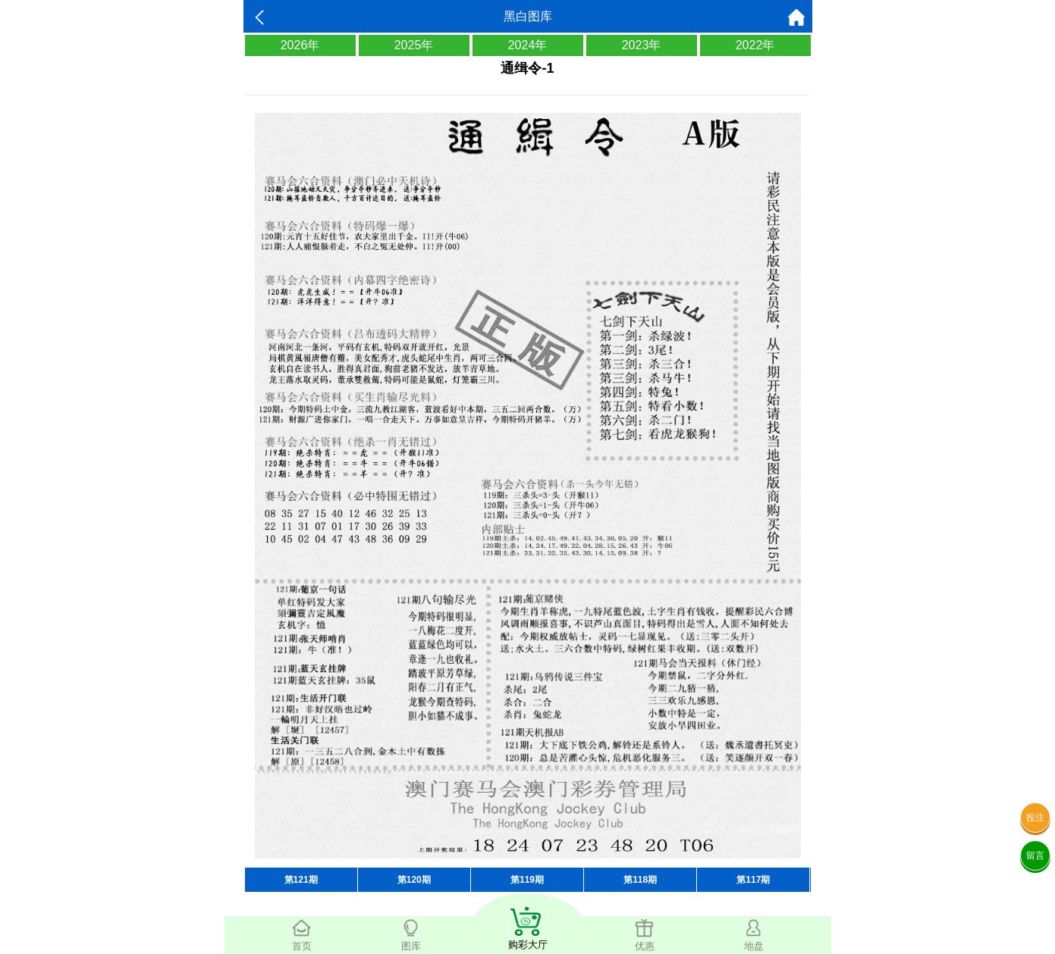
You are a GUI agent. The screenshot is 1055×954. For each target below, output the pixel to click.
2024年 (528, 45)
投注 (1035, 817)
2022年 (755, 45)
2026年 (300, 45)
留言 (1035, 855)
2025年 (414, 45)
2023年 (641, 45)
